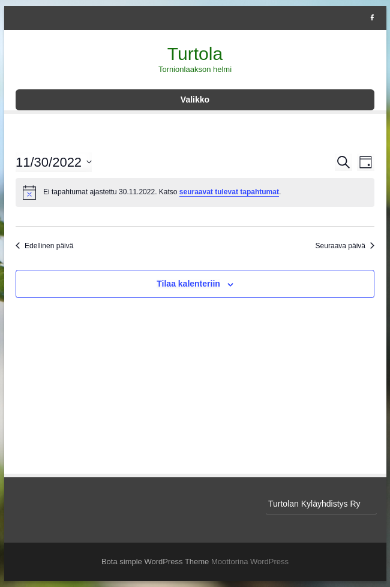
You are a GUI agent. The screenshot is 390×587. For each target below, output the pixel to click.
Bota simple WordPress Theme (155, 561)
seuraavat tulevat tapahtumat (229, 192)
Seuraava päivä (345, 246)
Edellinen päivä (44, 246)
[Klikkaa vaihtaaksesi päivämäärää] (54, 162)
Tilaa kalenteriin (188, 283)
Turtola (195, 54)
